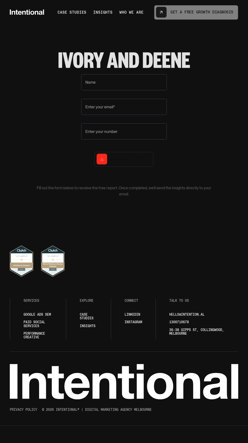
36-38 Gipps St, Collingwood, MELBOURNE (196, 331)
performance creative (34, 335)
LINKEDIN (132, 314)
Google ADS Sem (37, 314)
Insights (87, 326)
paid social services (34, 324)
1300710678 (179, 322)
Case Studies (86, 316)
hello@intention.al (186, 314)
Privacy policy (23, 410)
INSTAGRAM (133, 322)
